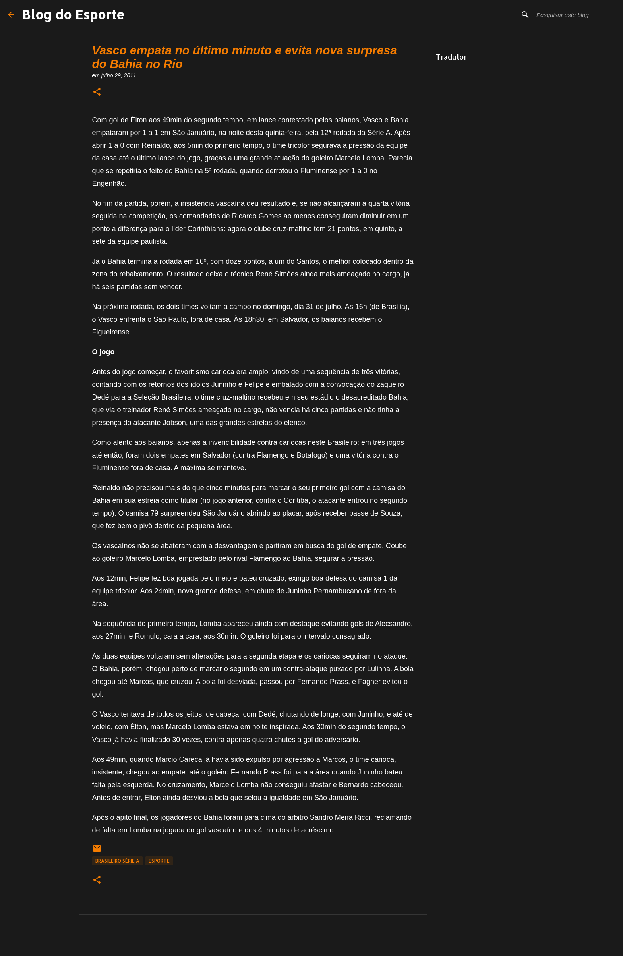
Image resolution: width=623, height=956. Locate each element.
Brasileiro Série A (117, 861)
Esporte (159, 861)
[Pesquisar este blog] (575, 14)
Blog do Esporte (73, 14)
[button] (97, 92)
